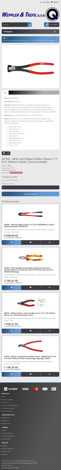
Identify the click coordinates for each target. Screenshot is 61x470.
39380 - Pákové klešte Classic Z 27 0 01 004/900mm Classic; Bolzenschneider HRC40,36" (29, 225)
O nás (3, 397)
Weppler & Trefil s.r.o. (29, 461)
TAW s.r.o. (10, 465)
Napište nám (6, 418)
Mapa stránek (6, 423)
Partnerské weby (7, 411)
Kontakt (43, 2)
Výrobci (4, 430)
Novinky (4, 454)
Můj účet (4, 446)
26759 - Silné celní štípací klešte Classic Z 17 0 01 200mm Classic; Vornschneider (29, 40)
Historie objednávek (8, 449)
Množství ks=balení (8, 184)
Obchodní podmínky (8, 408)
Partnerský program (8, 436)
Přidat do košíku (30, 194)
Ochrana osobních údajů (9, 405)
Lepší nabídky (6, 439)
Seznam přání (6, 451)
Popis (5, 93)
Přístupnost (5, 402)
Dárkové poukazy (7, 433)
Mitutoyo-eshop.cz (7, 461)
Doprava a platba (7, 400)
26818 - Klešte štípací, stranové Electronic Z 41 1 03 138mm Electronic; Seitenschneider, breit (29, 314)
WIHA (9, 166)
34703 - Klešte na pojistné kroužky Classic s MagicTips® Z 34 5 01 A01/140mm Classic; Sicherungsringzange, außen (30, 357)
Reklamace (5, 421)
